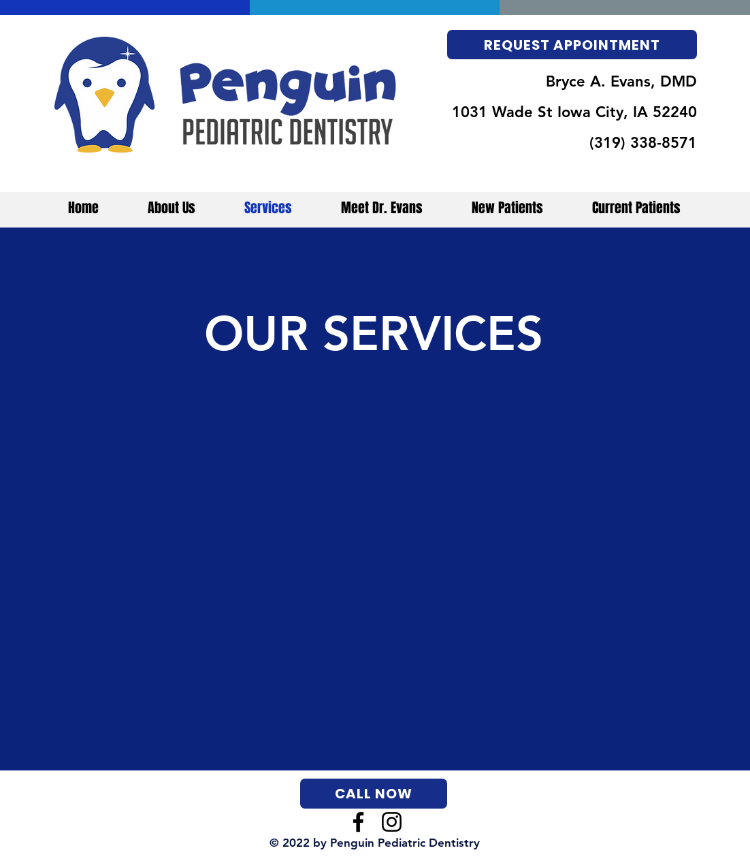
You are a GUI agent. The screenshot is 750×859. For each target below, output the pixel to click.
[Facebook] (358, 822)
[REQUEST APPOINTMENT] (572, 44)
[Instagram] (391, 822)
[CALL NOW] (373, 794)
